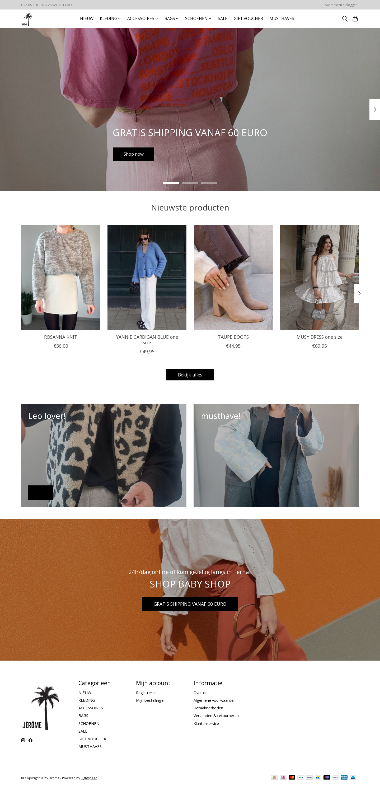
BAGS (83, 715)
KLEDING (86, 700)
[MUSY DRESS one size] (319, 277)
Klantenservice (206, 723)
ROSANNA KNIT (60, 337)
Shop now (135, 153)
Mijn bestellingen (151, 700)
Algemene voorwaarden (215, 700)
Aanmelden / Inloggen (341, 5)
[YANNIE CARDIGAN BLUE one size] (146, 277)
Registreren (146, 692)
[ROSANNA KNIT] (60, 277)
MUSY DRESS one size (320, 337)
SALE (222, 18)
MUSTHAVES (281, 18)
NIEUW (86, 18)
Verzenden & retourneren (216, 715)
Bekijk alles (190, 374)
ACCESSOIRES (90, 707)
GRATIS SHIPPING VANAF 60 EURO (190, 604)
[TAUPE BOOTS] (233, 277)
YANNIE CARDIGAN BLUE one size (147, 340)
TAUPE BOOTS (233, 337)
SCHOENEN (88, 723)
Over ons (201, 692)
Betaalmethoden (208, 707)
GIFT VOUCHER (248, 18)
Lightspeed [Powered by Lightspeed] (89, 778)
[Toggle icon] (345, 18)
